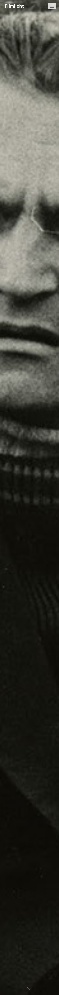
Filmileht (14, 5)
